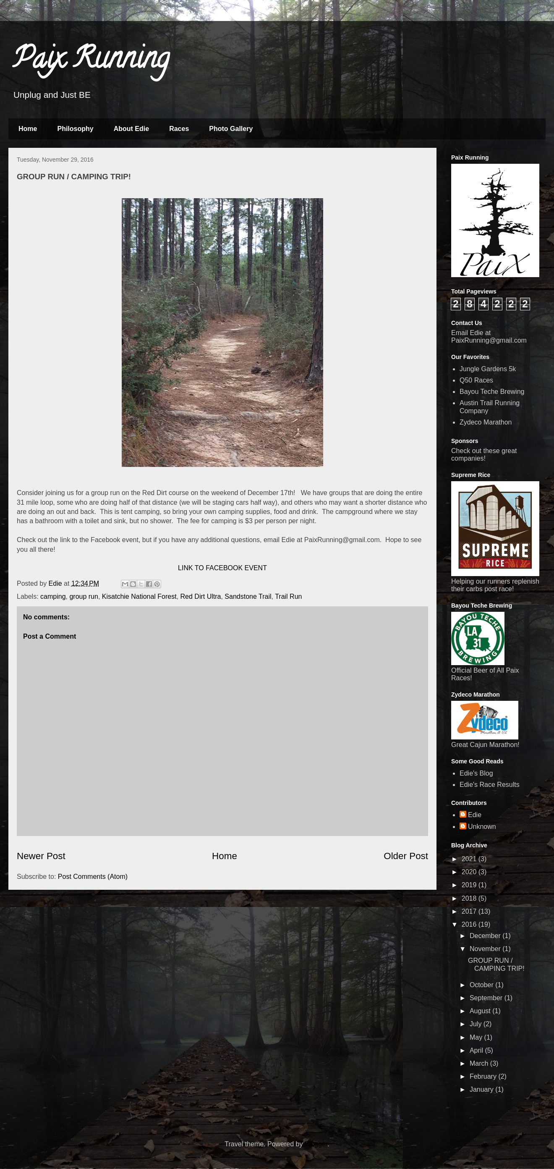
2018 (470, 898)
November (486, 948)
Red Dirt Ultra (200, 596)
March (480, 1063)
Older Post (406, 856)
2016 (470, 924)
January (482, 1089)
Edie (474, 814)
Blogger (316, 1144)
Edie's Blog (476, 773)
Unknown (482, 826)
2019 (470, 885)
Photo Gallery (231, 128)
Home (27, 128)
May (477, 1037)
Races (179, 128)
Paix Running (91, 61)
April (477, 1050)
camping (52, 596)
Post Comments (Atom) (93, 876)
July (476, 1023)
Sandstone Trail (248, 596)
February (484, 1076)
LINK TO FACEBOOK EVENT (222, 567)
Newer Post (41, 856)
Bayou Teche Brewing (492, 391)
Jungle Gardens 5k (488, 368)
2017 (470, 911)
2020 (470, 871)
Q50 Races (476, 380)
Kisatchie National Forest (139, 596)
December (486, 935)
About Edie (131, 128)
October (482, 984)
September (487, 997)
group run (83, 596)
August (481, 1010)
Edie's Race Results (490, 784)
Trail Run (288, 596)
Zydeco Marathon (486, 422)
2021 (470, 858)
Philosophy (75, 128)
